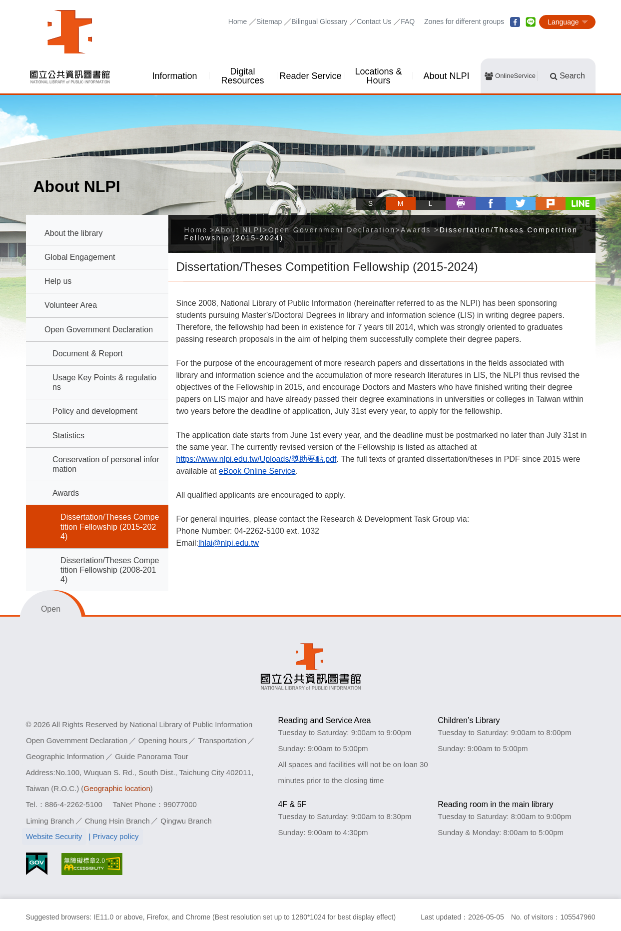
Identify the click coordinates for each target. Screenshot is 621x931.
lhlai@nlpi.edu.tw (228, 543)
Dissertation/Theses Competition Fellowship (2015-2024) (109, 526)
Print (461, 203)
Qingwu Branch (186, 820)
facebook (515, 22)
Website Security (54, 836)
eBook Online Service (257, 471)
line (531, 22)
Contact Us (374, 21)
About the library (73, 233)
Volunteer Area (70, 305)
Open (50, 609)
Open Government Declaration (98, 329)
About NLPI (446, 76)
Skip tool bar (360, 194)
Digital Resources (242, 75)
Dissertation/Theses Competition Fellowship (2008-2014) (109, 570)
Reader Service (310, 76)
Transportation (223, 740)
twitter (521, 203)
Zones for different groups (464, 21)
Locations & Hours (378, 75)
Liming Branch (50, 820)
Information (174, 76)
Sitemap (269, 21)
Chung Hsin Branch (117, 820)
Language (563, 22)
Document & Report (87, 353)
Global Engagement (79, 257)
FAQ (408, 21)
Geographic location (116, 788)
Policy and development (94, 411)
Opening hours (163, 740)
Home (237, 21)
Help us (57, 281)
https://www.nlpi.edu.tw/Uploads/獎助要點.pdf (256, 459)
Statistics (68, 435)
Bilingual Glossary (319, 21)
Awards (65, 493)
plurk (551, 203)
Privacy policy (116, 836)
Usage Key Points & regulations (104, 382)
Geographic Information (65, 756)
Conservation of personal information (105, 464)
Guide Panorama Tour (151, 756)
